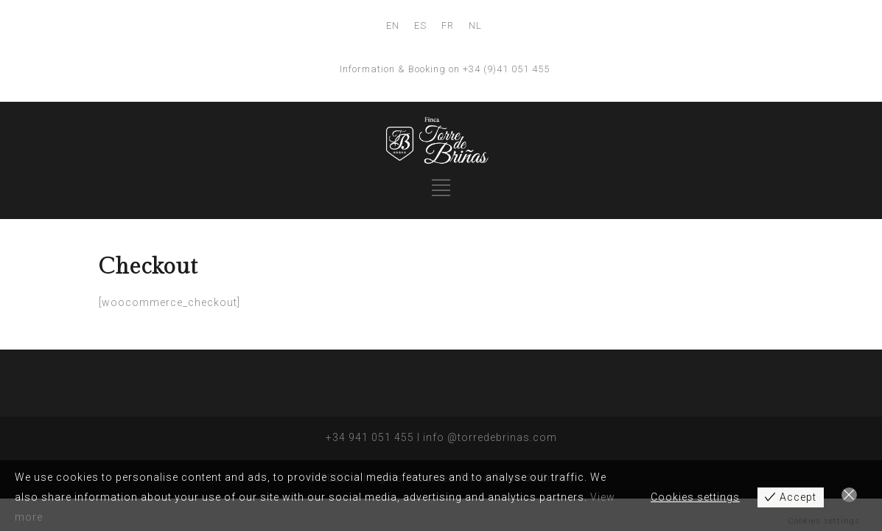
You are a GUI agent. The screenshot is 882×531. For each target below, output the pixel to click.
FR (447, 25)
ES (420, 25)
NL (475, 25)
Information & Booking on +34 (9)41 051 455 (445, 68)
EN (392, 25)
